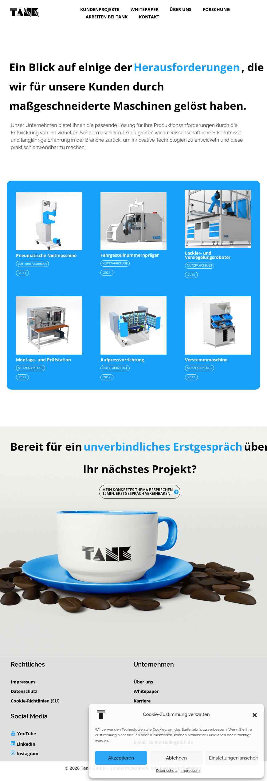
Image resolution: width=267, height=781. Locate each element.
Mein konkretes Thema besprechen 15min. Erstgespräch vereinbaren (140, 491)
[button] (255, 714)
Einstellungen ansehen (233, 758)
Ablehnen (176, 758)
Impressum (190, 770)
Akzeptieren (121, 758)
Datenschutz (166, 770)
